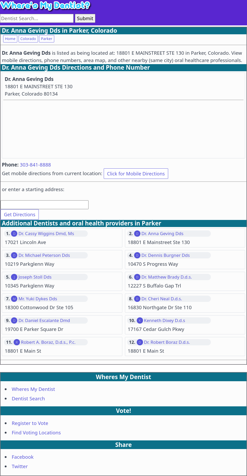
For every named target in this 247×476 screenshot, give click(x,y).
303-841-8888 (35, 164)
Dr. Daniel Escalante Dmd (44, 320)
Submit (85, 18)
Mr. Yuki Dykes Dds (37, 299)
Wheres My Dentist (33, 389)
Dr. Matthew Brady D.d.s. (166, 277)
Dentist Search (28, 398)
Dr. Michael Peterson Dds (44, 255)
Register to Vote (30, 423)
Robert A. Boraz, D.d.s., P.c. (48, 342)
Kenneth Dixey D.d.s (164, 320)
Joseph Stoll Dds (34, 277)
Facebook (23, 456)
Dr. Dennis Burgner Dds (165, 255)
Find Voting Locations (36, 432)
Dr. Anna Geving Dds (162, 233)
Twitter (20, 466)
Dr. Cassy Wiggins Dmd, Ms (46, 233)
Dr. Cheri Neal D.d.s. (161, 299)
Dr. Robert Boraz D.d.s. (167, 342)
